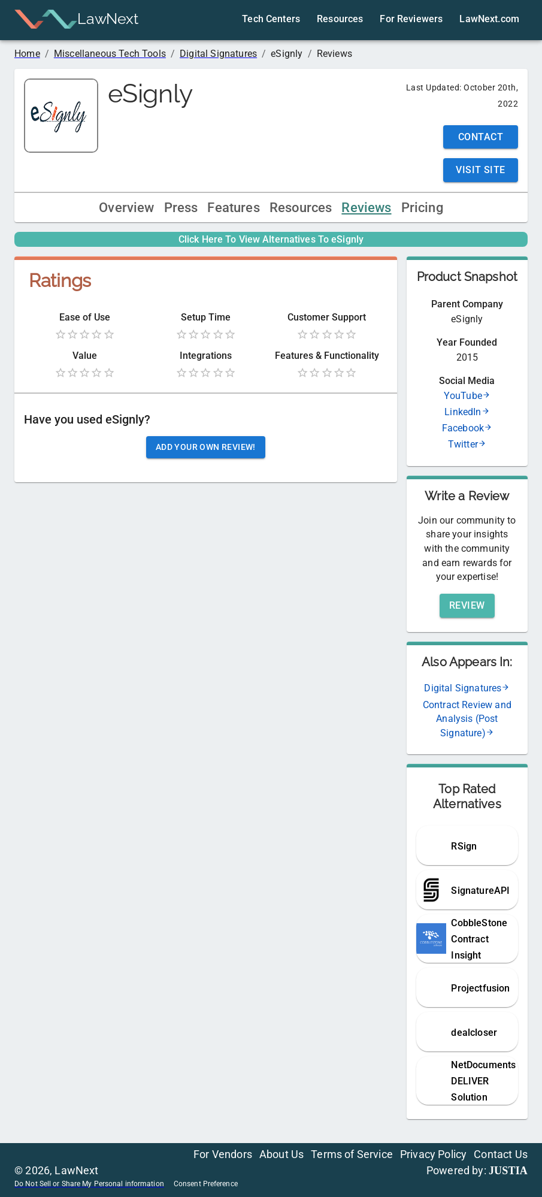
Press (181, 207)
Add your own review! (206, 447)
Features (233, 207)
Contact (480, 137)
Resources (301, 207)
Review (467, 605)
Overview (126, 207)
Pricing (422, 207)
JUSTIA (508, 1171)
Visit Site (480, 170)
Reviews (366, 207)
